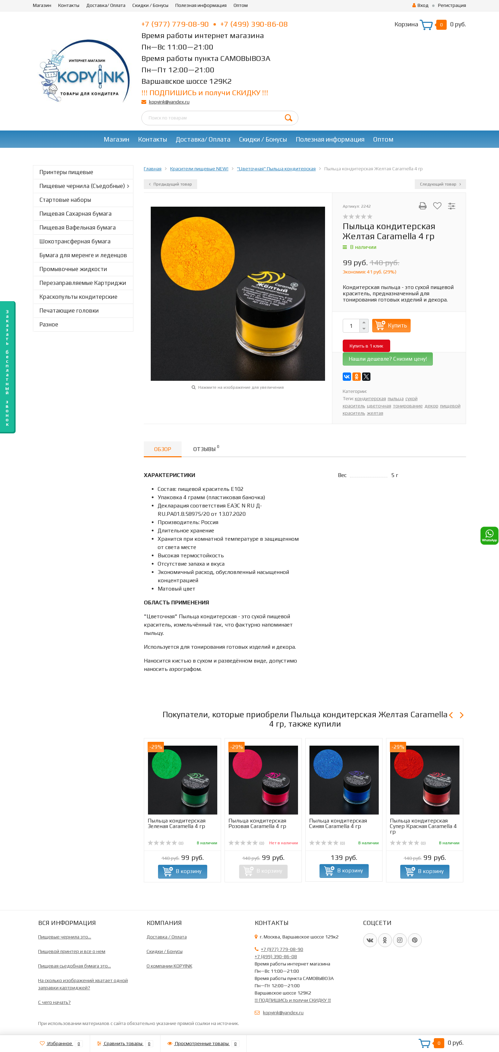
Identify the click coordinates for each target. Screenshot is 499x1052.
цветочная (379, 405)
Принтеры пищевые (66, 172)
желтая (375, 413)
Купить (397, 325)
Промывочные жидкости (73, 269)
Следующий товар (440, 184)
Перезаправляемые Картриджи (83, 282)
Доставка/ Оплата (105, 5)
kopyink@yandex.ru (169, 102)
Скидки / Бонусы (150, 5)
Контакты (68, 5)
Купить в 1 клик (366, 346)
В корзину (188, 871)
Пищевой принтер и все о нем (71, 951)
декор (431, 405)
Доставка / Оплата (167, 936)
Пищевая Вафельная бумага (78, 227)
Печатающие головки (69, 310)
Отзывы (206, 448)
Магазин (42, 5)
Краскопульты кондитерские (78, 296)
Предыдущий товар (170, 184)
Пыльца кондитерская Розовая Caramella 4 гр (257, 823)
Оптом (241, 5)
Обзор (162, 449)
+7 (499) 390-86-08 (254, 23)
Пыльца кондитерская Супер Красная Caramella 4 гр (423, 826)
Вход (420, 5)
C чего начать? (54, 1002)
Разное (49, 324)
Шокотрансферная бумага (75, 241)
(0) (166, 843)
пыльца (396, 398)
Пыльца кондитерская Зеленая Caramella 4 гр (176, 823)
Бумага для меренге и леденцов (83, 255)
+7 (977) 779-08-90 (178, 23)
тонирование (408, 405)
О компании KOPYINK (169, 966)
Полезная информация (201, 5)
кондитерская (370, 398)
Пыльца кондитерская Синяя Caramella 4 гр (338, 823)
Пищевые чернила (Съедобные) (82, 185)
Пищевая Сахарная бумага (76, 213)
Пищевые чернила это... (64, 936)
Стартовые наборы (65, 199)
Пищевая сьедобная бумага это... (74, 966)
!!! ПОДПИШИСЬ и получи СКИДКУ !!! (204, 92)
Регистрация (452, 5)
